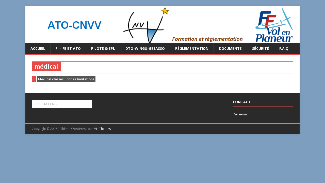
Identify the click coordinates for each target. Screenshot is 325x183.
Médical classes (50, 79)
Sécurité (260, 48)
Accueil (37, 48)
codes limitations (80, 79)
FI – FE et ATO (68, 48)
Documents (230, 48)
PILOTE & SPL (103, 48)
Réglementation (191, 48)
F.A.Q (283, 48)
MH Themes (102, 129)
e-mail (243, 114)
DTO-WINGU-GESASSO (145, 48)
